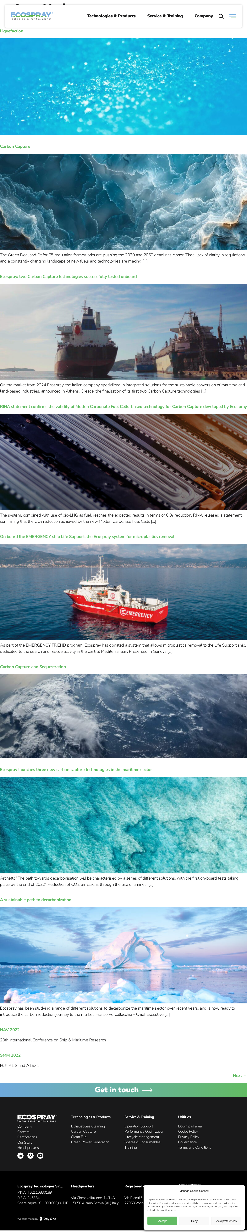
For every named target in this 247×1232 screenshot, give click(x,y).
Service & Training (165, 16)
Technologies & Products (111, 16)
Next (240, 1075)
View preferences (226, 1221)
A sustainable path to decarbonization (35, 900)
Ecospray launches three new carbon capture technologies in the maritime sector (76, 770)
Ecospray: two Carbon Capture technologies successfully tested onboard (68, 277)
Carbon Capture (15, 146)
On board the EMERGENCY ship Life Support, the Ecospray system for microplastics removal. (87, 537)
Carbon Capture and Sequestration (33, 667)
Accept (162, 1221)
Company (204, 16)
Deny (194, 1221)
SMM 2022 (10, 1055)
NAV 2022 (9, 1030)
